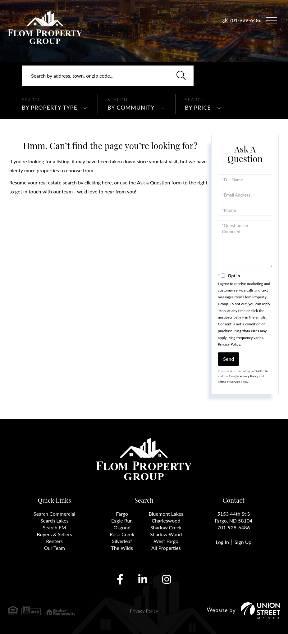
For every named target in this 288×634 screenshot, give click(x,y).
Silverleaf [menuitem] (122, 541)
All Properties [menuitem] (166, 548)
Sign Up (243, 542)
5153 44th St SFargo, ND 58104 (233, 517)
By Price (198, 107)
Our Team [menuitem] (54, 548)
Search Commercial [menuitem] (54, 514)
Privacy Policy (229, 344)
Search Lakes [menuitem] (54, 520)
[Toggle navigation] (271, 20)
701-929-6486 (245, 20)
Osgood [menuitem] (121, 527)
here (107, 182)
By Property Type (49, 107)
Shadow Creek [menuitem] (166, 527)
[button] (181, 76)
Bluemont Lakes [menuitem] (166, 514)
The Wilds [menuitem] (122, 548)
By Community (131, 107)
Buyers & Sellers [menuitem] (54, 534)
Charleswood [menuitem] (166, 520)
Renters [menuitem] (54, 541)
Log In (222, 542)
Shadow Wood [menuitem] (166, 534)
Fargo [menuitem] (122, 514)
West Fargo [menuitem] (166, 541)
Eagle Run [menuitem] (122, 520)
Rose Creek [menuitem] (122, 534)
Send (228, 359)
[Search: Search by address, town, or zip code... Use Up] (108, 76)
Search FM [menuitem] (54, 527)
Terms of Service (229, 381)
